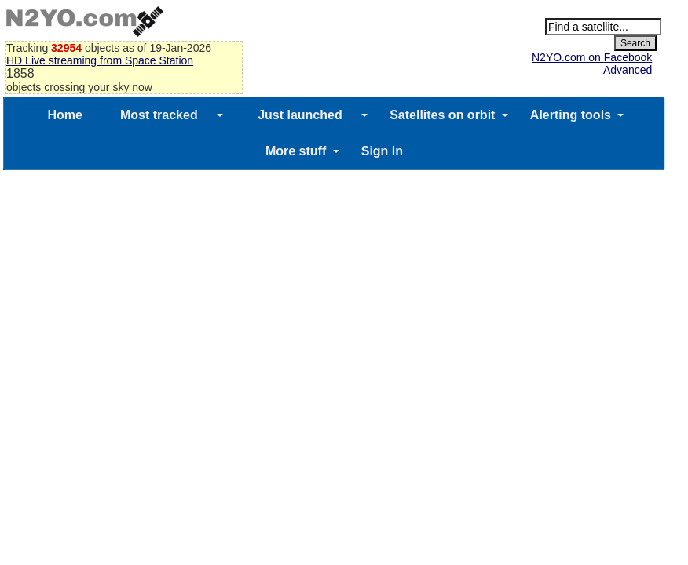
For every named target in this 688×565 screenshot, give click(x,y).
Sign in (382, 151)
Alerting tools (570, 115)
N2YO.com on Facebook (592, 57)
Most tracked (159, 115)
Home (65, 115)
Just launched (300, 115)
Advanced (627, 70)
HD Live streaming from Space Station (99, 60)
